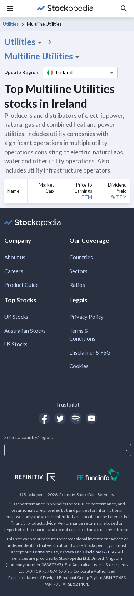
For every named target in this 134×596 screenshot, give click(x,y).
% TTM (119, 197)
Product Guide (21, 285)
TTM (86, 197)
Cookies (79, 366)
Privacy (67, 551)
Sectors (78, 271)
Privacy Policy (86, 316)
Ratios (77, 285)
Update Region (21, 72)
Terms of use (45, 551)
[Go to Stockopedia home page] (65, 8)
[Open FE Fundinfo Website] (98, 475)
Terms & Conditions (82, 334)
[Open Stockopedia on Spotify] (75, 418)
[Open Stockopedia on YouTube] (91, 418)
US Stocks (16, 344)
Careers (13, 271)
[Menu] (10, 8)
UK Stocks (16, 316)
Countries (81, 257)
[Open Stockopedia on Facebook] (44, 418)
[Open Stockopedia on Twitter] (60, 418)
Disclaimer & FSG (89, 352)
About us (14, 257)
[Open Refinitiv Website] (43, 478)
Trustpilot (68, 404)
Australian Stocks (25, 330)
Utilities (11, 24)
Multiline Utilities (42, 56)
